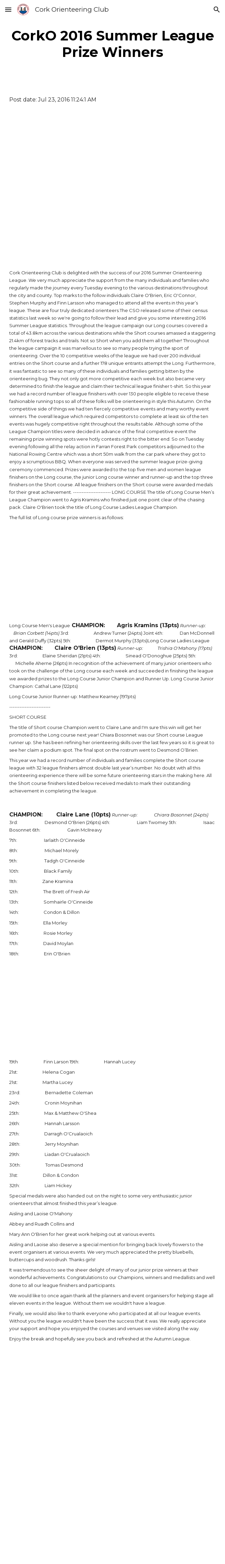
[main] (112, 44)
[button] (8, 9)
